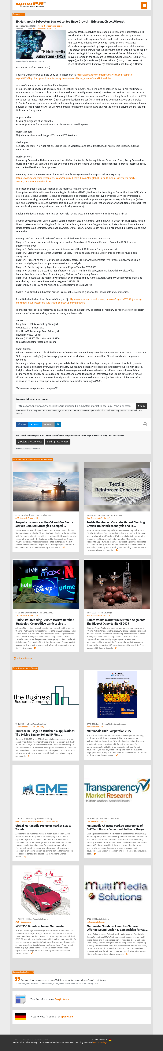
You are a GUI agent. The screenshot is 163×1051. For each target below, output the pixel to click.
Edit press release (57, 441)
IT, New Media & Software (37, 724)
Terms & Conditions (47, 1042)
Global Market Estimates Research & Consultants (36, 821)
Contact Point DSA (65, 1042)
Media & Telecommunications (50, 26)
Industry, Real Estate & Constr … (111, 515)
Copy (141, 406)
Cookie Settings (100, 1042)
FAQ (14, 1042)
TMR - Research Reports (97, 821)
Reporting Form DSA (83, 1042)
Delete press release (30, 441)
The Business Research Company (29, 727)
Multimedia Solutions (96, 922)
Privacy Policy (31, 1042)
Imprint (20, 1042)
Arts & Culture (103, 919)
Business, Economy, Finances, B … (40, 515)
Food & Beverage (104, 613)
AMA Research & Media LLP (44, 29)
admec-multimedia (95, 727)
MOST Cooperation (23, 922)
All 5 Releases (22, 658)
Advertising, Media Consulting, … (40, 613)
